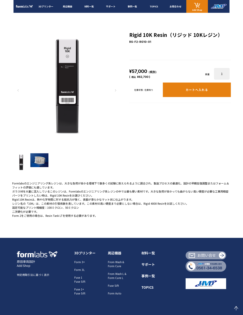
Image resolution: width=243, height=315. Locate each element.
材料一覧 (89, 6)
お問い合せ (206, 255)
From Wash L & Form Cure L (117, 276)
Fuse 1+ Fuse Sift (79, 291)
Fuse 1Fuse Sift (79, 279)
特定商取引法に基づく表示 (33, 275)
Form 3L (79, 270)
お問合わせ (175, 6)
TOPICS (154, 6)
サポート (110, 6)
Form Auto (114, 293)
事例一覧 (132, 6)
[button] (18, 90)
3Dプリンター (45, 6)
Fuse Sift (113, 286)
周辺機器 (67, 6)
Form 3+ (79, 262)
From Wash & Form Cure (116, 264)
